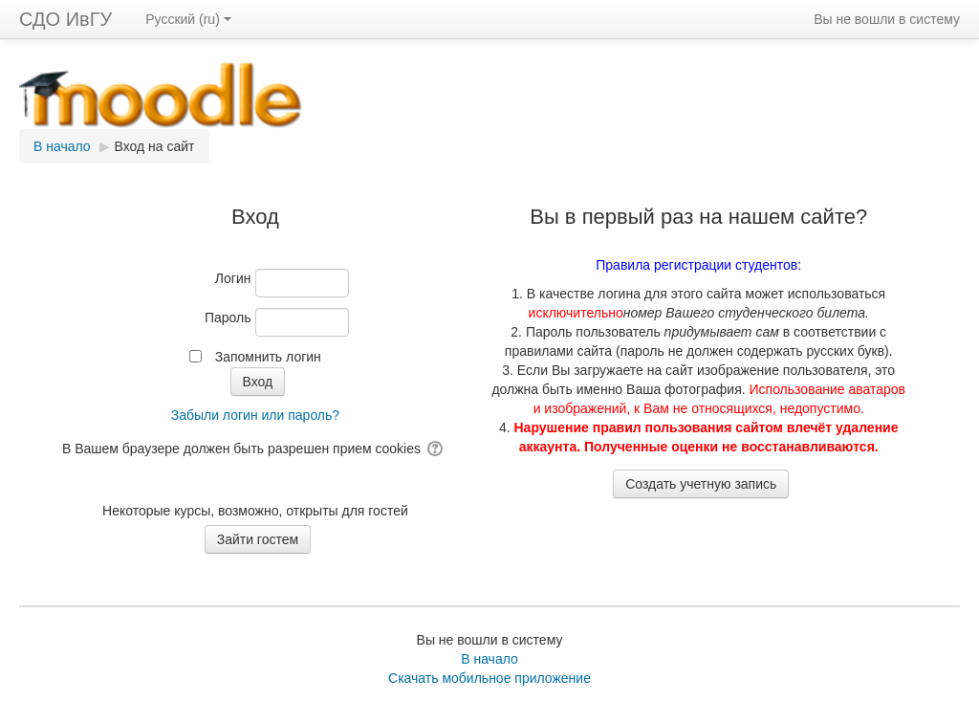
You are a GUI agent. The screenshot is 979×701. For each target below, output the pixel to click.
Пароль (228, 317)
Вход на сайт (155, 146)
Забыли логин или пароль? (255, 415)
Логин (233, 278)
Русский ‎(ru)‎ (188, 19)
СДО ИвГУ (65, 19)
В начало (489, 659)
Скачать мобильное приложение (489, 678)
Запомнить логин (268, 356)
